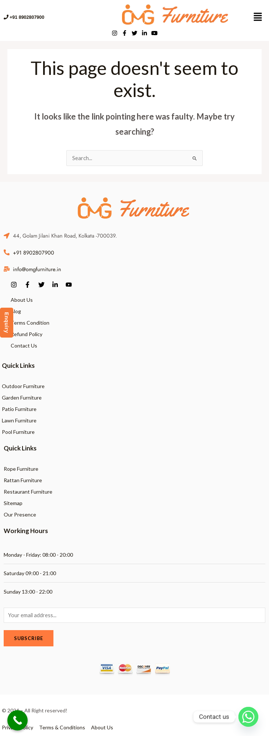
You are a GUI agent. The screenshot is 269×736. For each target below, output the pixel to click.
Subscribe (28, 638)
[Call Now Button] (17, 720)
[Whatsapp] (248, 717)
